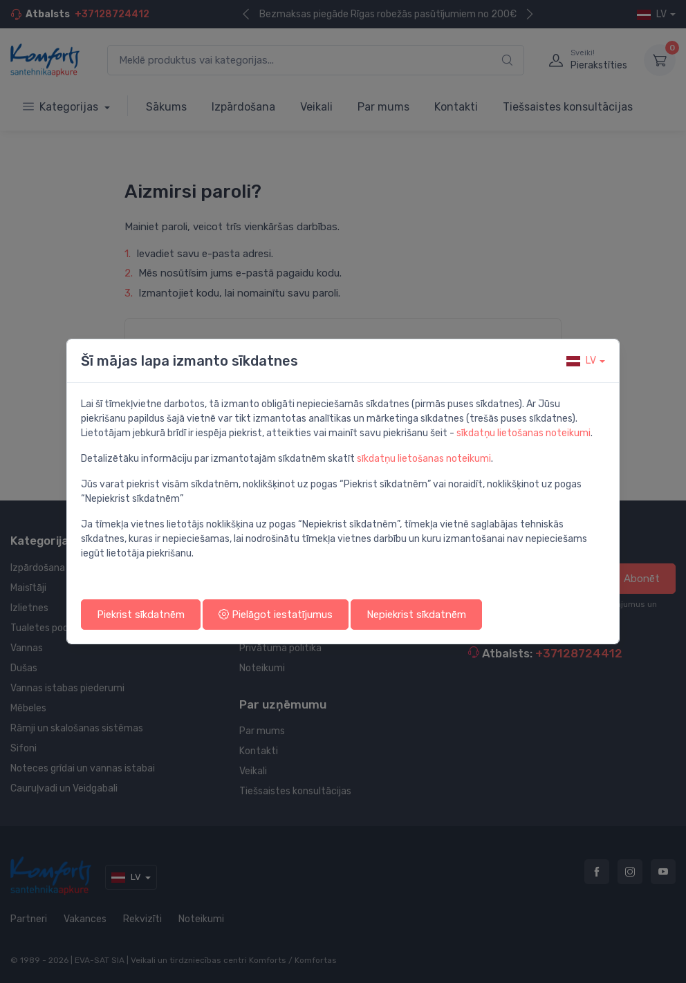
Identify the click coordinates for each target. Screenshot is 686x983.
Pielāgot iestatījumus (276, 614)
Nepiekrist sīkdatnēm (416, 614)
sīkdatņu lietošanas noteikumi (523, 433)
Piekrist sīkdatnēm (141, 614)
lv (581, 360)
